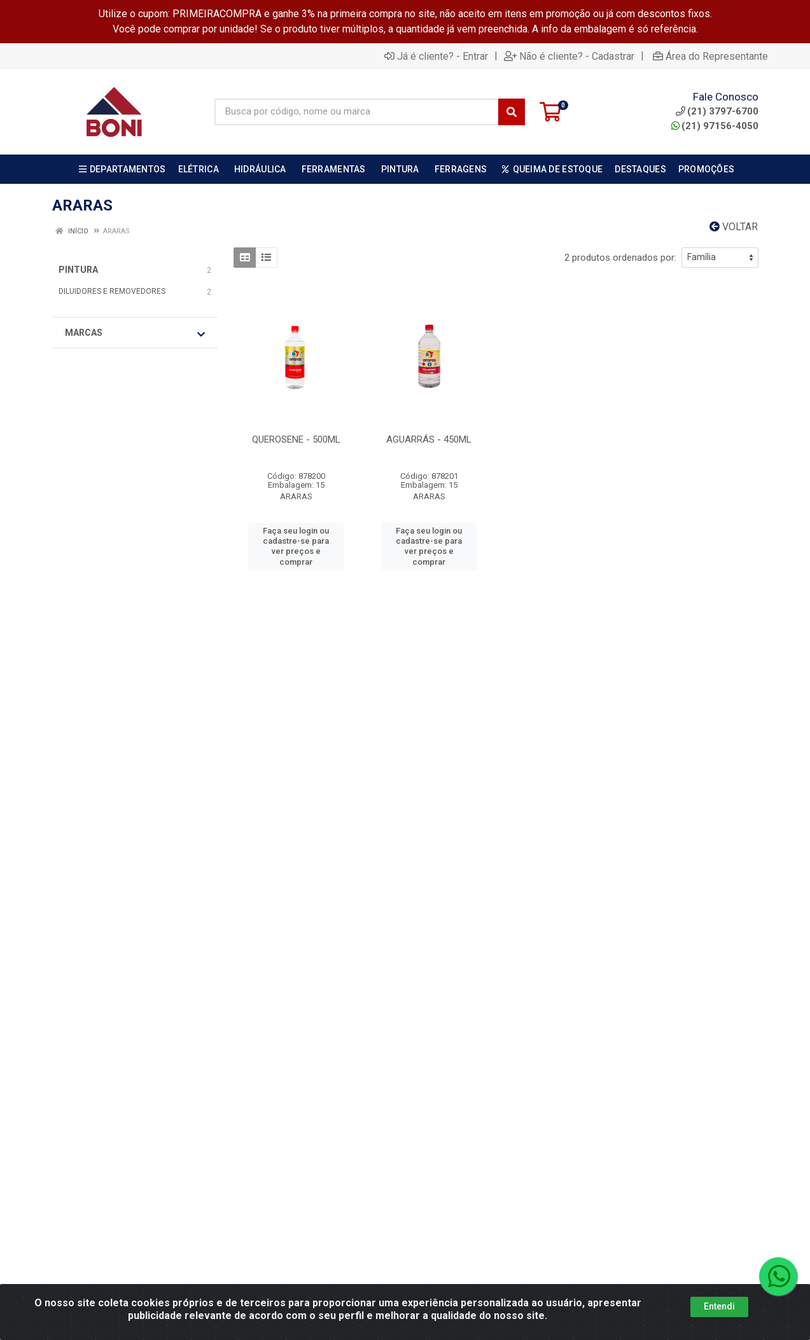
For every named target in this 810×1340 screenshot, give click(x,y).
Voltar (733, 227)
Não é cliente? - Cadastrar (569, 56)
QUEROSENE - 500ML (296, 439)
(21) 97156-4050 (714, 126)
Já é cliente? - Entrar (436, 56)
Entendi (719, 1306)
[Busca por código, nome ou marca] (356, 112)
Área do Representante (710, 56)
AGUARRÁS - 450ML (428, 439)
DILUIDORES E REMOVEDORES (112, 291)
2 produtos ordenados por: (620, 257)
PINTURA (78, 270)
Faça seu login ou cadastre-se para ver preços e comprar (296, 546)
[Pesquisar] (511, 112)
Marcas (135, 333)
